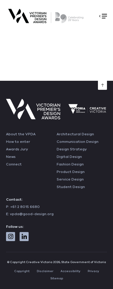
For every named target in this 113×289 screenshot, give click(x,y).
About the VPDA (21, 134)
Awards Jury (17, 149)
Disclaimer (45, 271)
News (11, 156)
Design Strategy (72, 149)
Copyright (22, 271)
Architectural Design (75, 134)
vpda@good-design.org (32, 214)
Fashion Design (70, 164)
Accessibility (70, 271)
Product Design (71, 171)
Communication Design (78, 141)
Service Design (70, 179)
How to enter (18, 141)
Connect (14, 164)
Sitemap (56, 278)
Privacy (93, 271)
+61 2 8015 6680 (25, 206)
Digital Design (69, 156)
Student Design (71, 186)
